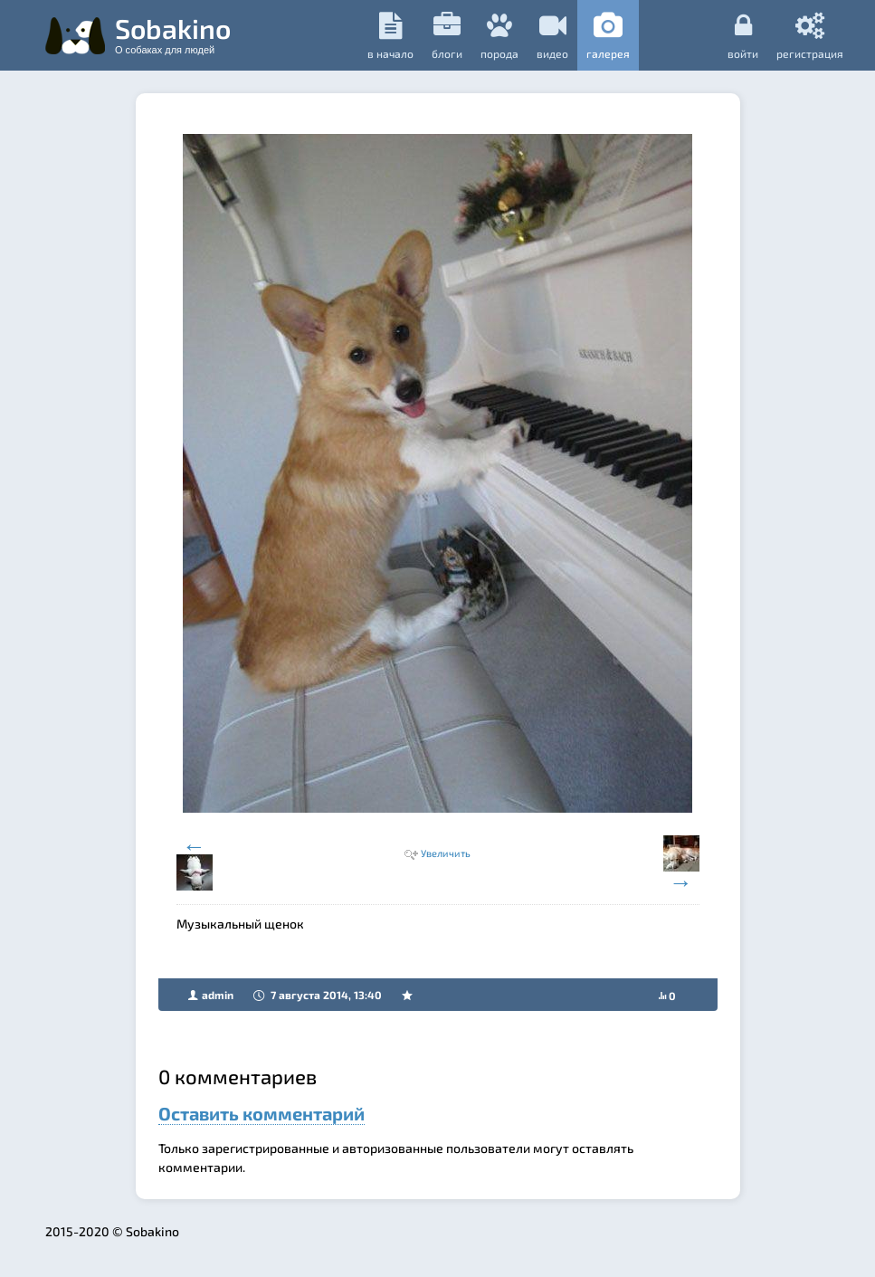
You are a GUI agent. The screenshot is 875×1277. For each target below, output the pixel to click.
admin (217, 994)
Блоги (447, 36)
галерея (608, 36)
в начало (390, 36)
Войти (743, 35)
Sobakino (173, 33)
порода (499, 36)
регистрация (809, 35)
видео (552, 36)
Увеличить (446, 853)
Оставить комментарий (261, 1113)
